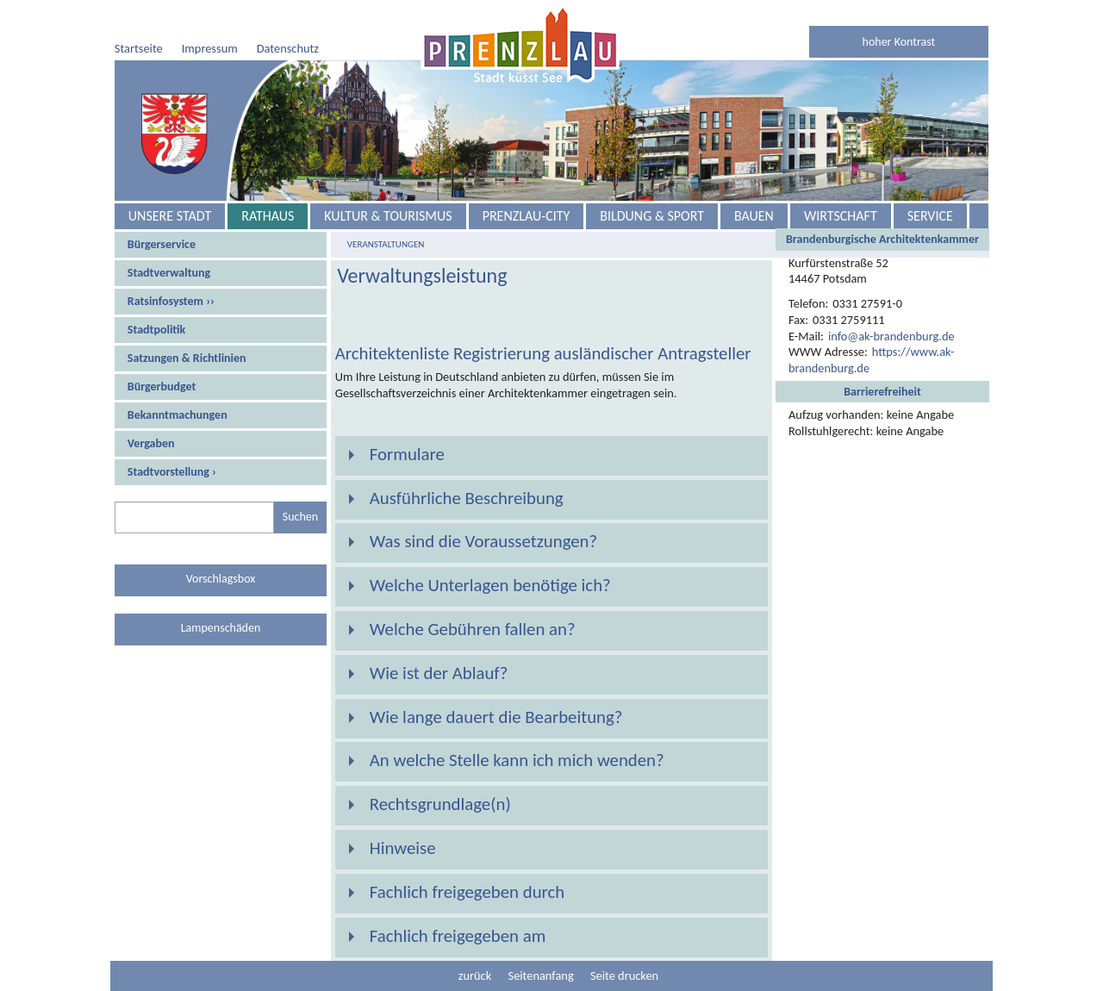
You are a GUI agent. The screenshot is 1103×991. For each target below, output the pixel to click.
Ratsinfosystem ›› (171, 301)
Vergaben (151, 443)
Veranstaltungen (386, 244)
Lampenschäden (221, 627)
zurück (474, 975)
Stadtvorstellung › (172, 471)
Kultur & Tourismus (388, 216)
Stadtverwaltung (169, 272)
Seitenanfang (541, 975)
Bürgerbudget (162, 386)
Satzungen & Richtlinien (187, 358)
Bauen (754, 216)
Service (930, 216)
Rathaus (267, 216)
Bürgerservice (162, 244)
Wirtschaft (840, 216)
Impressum (210, 48)
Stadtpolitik (156, 329)
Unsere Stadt (169, 216)
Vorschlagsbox (221, 578)
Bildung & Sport (652, 216)
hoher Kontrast (899, 41)
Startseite (139, 48)
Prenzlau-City (526, 216)
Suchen (300, 516)
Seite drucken (624, 975)
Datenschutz (288, 48)
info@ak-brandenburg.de (891, 336)
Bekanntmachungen (177, 415)
